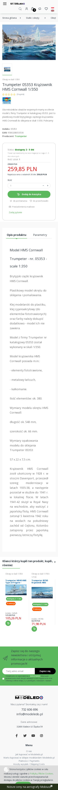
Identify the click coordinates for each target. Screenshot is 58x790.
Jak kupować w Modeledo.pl (29, 754)
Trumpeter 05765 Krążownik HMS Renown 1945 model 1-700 (42, 583)
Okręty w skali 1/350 (10, 79)
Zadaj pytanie (15, 212)
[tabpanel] (16, 599)
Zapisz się (44, 671)
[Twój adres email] (18, 671)
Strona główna (9, 17)
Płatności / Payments (29, 760)
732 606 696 (29, 709)
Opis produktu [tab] (16, 235)
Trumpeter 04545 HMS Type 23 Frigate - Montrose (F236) (15, 582)
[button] (20, 8)
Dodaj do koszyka (29, 194)
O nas (29, 751)
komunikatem (35, 676)
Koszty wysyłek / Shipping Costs (29, 764)
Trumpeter (21, 136)
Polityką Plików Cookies (41, 773)
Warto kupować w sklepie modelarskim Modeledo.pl (28, 757)
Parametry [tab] (40, 235)
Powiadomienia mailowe (22, 206)
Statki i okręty (32, 17)
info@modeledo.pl (29, 714)
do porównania (18, 200)
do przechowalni (39, 200)
